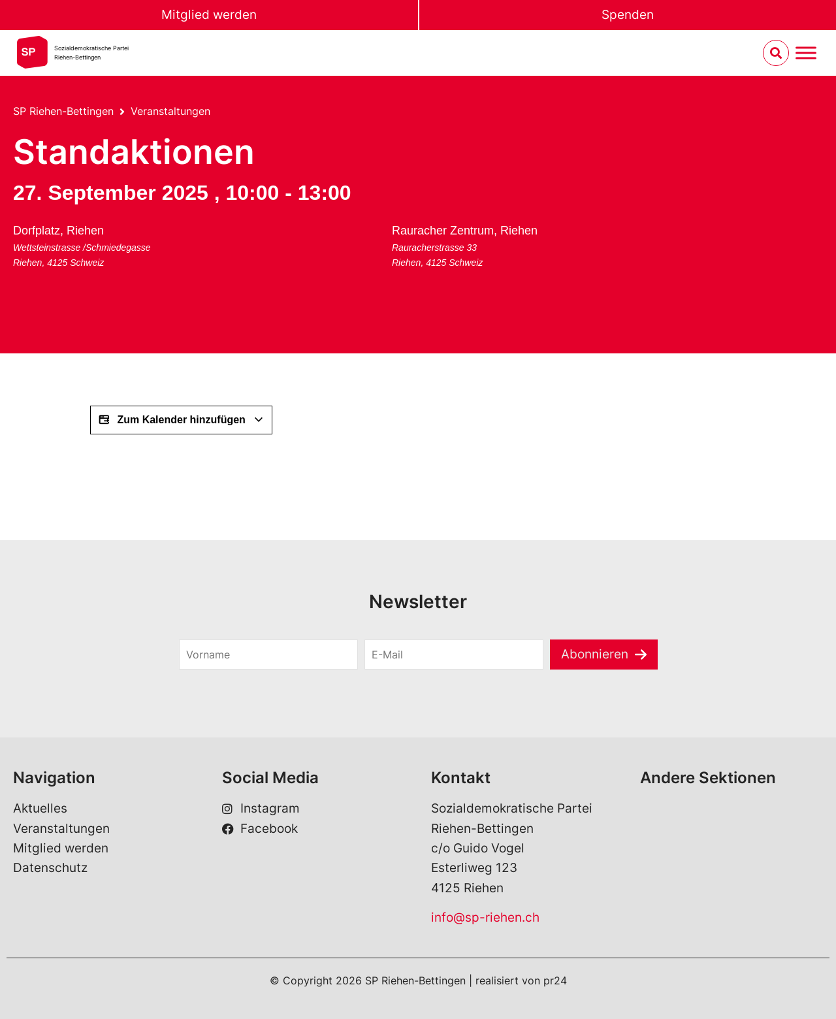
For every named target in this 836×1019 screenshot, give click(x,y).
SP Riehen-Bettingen (63, 111)
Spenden (628, 14)
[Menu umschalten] (806, 53)
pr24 (555, 980)
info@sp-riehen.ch (485, 917)
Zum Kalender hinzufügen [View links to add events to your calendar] (181, 420)
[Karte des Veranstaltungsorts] (249, 269)
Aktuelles (40, 808)
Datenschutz (50, 867)
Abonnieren (594, 654)
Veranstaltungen (170, 111)
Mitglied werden (209, 14)
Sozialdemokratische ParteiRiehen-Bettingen (91, 52)
